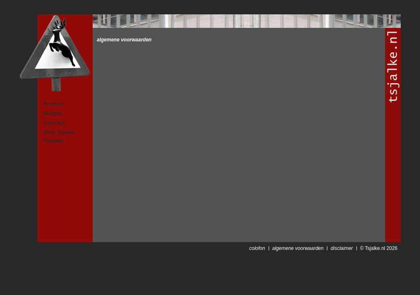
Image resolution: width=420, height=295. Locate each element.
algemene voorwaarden (124, 40)
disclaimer (342, 248)
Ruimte (52, 113)
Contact (53, 140)
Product (53, 104)
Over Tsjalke (59, 132)
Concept (54, 123)
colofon (257, 248)
